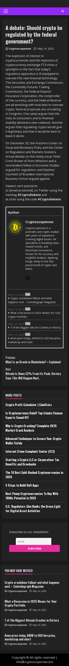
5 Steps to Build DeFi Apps (22, 485)
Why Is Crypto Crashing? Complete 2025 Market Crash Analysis (31, 428)
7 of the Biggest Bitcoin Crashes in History (35, 327)
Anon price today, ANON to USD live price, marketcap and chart (34, 340)
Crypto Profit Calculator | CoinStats (29, 405)
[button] (6, 11)
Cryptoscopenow (20, 48)
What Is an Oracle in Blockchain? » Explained (34, 359)
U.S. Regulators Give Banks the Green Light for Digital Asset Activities (33, 508)
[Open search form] (62, 11)
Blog (27, 294)
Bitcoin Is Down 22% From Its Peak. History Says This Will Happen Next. (34, 373)
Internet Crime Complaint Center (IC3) (30, 451)
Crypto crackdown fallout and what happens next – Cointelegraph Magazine (32, 300)
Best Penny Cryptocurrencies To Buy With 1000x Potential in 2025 (32, 495)
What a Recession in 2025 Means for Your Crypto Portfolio (34, 314)
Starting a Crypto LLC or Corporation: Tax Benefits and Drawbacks (32, 462)
